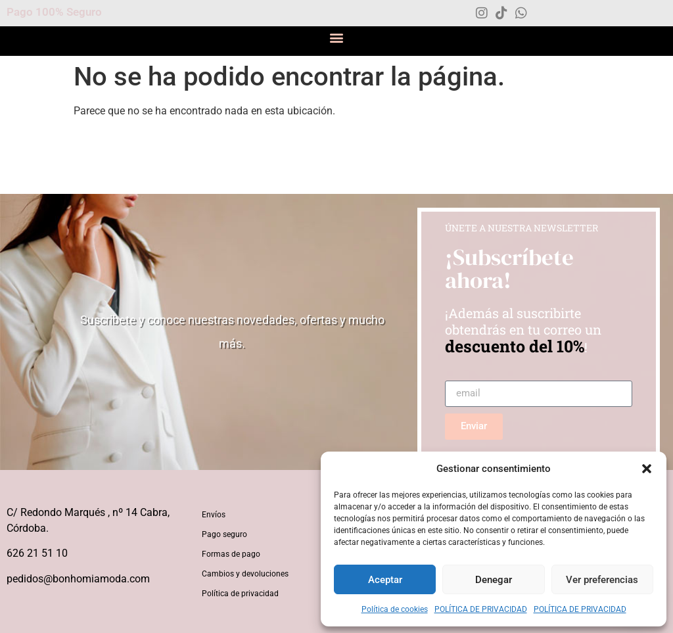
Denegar (493, 580)
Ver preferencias (602, 580)
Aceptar (385, 580)
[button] (646, 468)
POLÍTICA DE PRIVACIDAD (480, 609)
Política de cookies (394, 609)
